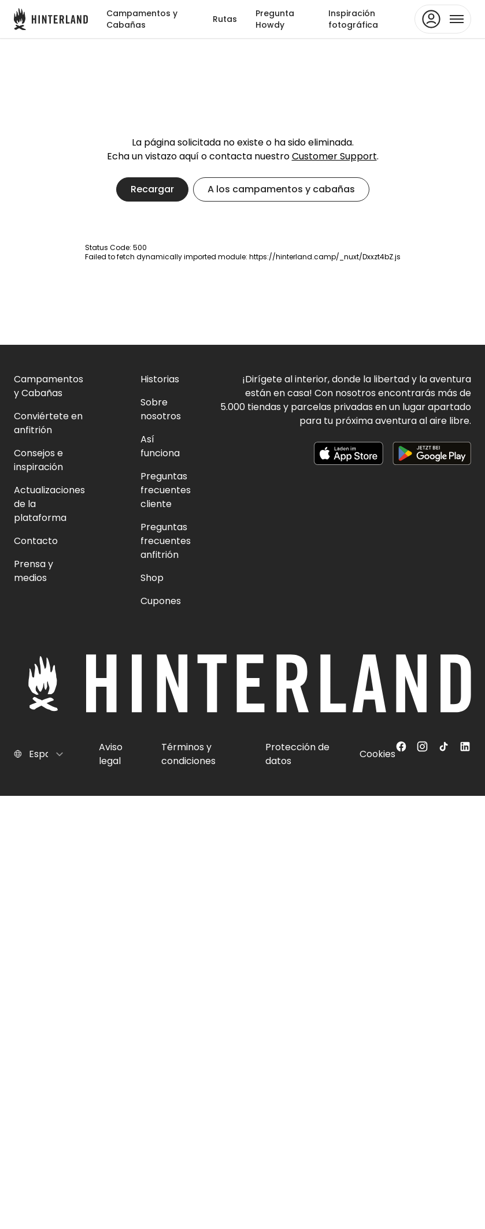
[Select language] (46, 754)
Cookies (377, 754)
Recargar (152, 189)
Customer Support (334, 156)
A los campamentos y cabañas (281, 189)
